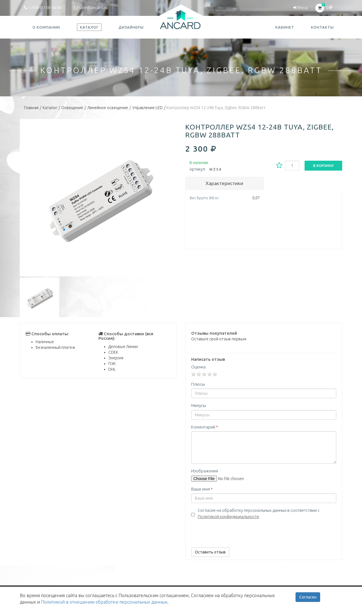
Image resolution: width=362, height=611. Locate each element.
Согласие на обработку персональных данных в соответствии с (259, 513)
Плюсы (198, 384)
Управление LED (147, 107)
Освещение (72, 107)
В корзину (323, 165)
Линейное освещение (107, 107)
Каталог (50, 107)
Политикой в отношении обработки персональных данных (104, 601)
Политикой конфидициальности (228, 516)
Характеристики (224, 183)
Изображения (204, 470)
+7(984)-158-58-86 (43, 7)
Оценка (198, 366)
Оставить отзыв (210, 552)
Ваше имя (202, 489)
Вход (300, 7)
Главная (31, 107)
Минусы (198, 405)
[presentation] (234, 532)
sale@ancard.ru (91, 7)
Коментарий (204, 427)
